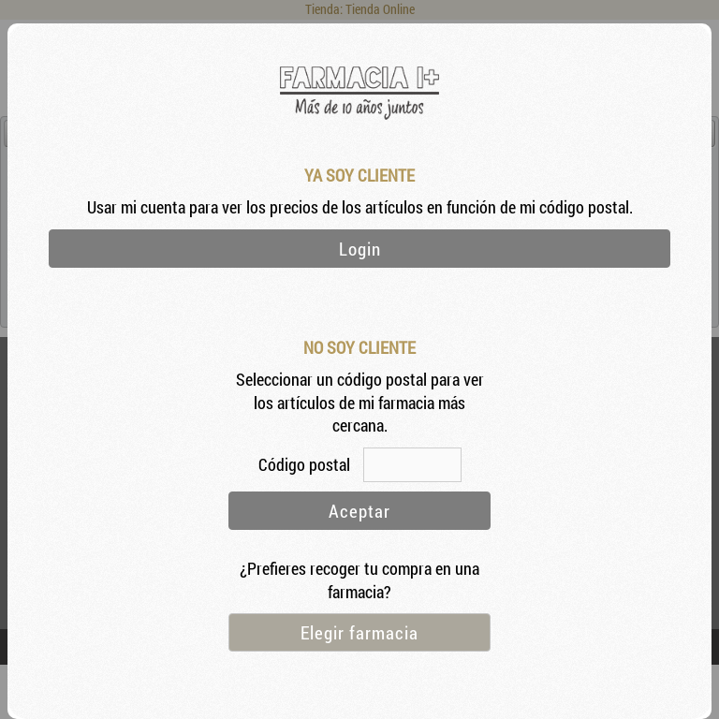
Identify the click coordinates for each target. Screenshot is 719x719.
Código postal (306, 465)
